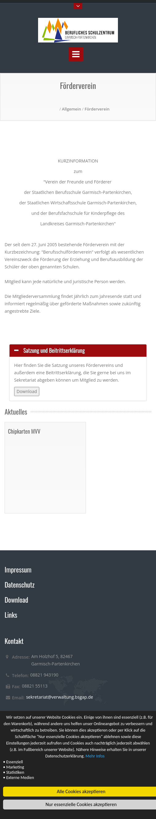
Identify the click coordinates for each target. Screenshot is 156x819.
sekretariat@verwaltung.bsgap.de (59, 697)
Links (11, 615)
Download (16, 599)
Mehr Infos (95, 756)
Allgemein (71, 109)
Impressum (18, 569)
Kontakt (14, 641)
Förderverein (96, 109)
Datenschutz (19, 584)
